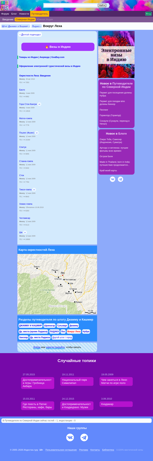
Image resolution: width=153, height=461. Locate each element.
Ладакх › (36, 26)
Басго (22, 90)
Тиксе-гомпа (25, 189)
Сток (21, 175)
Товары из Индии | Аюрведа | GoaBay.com (41, 57)
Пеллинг (104, 110)
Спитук (22, 147)
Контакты (95, 450)
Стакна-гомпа (26, 161)
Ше (21, 232)
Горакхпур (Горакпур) (110, 115)
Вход (148, 14)
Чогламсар (24, 218)
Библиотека (108, 450)
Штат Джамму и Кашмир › (15, 26)
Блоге (122, 133)
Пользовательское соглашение (61, 450)
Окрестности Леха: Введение (35, 75)
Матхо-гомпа (25, 118)
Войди (36, 347)
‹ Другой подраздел (30, 34)
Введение (7, 19)
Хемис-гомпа (25, 204)
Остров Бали (106, 156)
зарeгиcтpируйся (55, 347)
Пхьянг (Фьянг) (26, 133)
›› (39, 104)
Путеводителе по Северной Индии (117, 85)
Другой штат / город (62, 337)
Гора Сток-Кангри (28, 104)
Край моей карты (108, 170)
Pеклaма (83, 450)
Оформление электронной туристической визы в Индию (49, 66)
